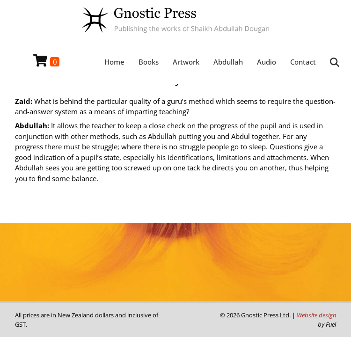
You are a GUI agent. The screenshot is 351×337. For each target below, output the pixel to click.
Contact (303, 61)
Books (149, 61)
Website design (316, 315)
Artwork (186, 61)
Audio (266, 61)
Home (114, 61)
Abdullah (228, 61)
